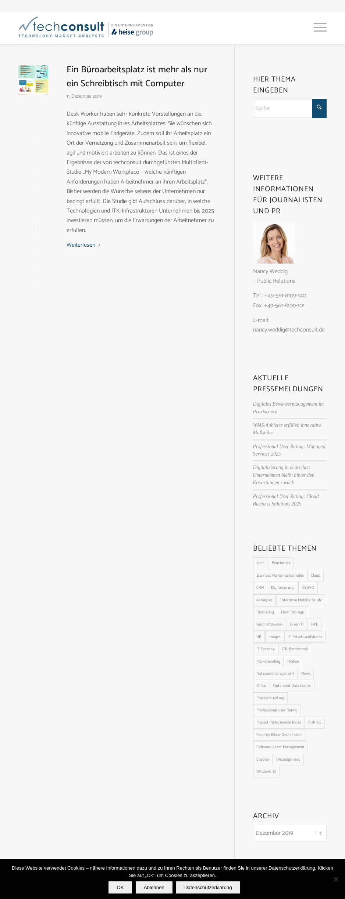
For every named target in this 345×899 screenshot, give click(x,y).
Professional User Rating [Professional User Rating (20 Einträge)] (277, 710)
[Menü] (316, 27)
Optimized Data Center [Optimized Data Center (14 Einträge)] (292, 685)
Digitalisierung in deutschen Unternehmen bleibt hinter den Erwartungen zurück (283, 475)
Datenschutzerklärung (208, 887)
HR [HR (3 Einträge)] (259, 637)
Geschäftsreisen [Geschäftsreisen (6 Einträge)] (269, 624)
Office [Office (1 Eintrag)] (261, 685)
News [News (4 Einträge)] (305, 673)
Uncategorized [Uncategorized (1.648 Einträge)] (288, 759)
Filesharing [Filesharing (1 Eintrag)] (265, 612)
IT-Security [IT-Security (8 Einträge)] (265, 649)
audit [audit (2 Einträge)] (260, 563)
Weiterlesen (84, 245)
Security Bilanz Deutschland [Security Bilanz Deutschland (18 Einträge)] (279, 735)
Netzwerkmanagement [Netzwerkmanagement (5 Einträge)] (275, 673)
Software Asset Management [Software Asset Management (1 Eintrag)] (280, 747)
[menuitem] (316, 27)
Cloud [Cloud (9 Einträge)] (315, 575)
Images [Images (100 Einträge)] (274, 637)
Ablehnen (154, 887)
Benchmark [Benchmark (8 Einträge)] (281, 563)
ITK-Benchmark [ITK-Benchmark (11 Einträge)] (295, 649)
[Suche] (290, 108)
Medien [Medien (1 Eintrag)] (293, 661)
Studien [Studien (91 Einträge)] (262, 759)
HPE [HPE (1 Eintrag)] (314, 624)
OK (120, 887)
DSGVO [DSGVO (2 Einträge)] (308, 587)
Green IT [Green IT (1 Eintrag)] (297, 624)
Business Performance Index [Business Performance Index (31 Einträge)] (280, 575)
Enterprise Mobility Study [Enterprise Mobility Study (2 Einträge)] (301, 600)
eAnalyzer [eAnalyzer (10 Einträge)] (264, 600)
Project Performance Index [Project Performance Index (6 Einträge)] (278, 722)
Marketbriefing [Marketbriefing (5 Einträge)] (268, 661)
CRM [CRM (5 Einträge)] (260, 587)
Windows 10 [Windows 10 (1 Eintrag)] (266, 771)
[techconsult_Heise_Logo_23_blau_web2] (94, 27)
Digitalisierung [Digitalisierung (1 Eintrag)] (283, 587)
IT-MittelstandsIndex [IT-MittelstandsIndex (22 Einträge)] (305, 637)
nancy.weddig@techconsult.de (289, 330)
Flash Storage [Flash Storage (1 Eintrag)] (292, 612)
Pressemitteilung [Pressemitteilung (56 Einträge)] (270, 698)
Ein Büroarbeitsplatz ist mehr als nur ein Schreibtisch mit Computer (137, 76)
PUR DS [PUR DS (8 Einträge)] (314, 722)
